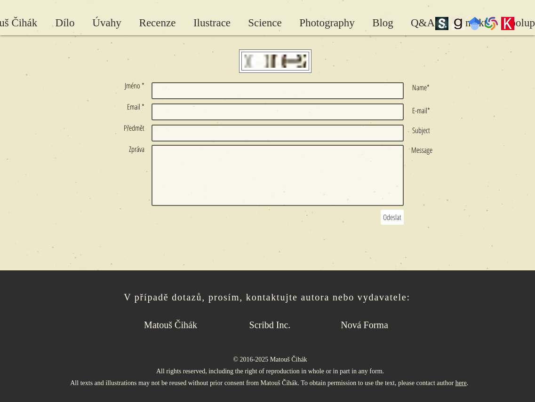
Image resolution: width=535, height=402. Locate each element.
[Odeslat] (392, 217)
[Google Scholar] (474, 23)
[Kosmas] (507, 23)
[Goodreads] (458, 23)
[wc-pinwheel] (491, 23)
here (461, 382)
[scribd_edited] (441, 23)
